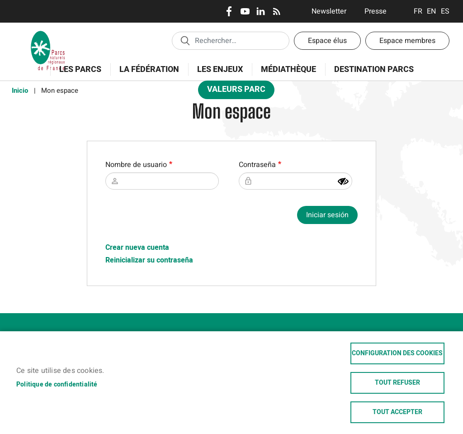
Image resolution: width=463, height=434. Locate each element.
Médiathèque (288, 69)
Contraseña (257, 164)
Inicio (20, 90)
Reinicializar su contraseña (149, 260)
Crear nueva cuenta (137, 247)
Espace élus (327, 40)
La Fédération (146, 74)
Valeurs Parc (233, 91)
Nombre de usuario (136, 164)
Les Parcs (77, 74)
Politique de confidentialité (57, 384)
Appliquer (185, 40)
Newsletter (329, 11)
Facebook (229, 11)
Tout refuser (397, 382)
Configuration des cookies (397, 353)
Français (418, 11)
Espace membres (407, 40)
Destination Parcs (374, 69)
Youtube (245, 11)
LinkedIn (261, 11)
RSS (276, 11)
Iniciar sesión (327, 215)
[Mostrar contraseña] (343, 181)
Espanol (445, 11)
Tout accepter (397, 412)
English (431, 11)
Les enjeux (217, 74)
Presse (375, 11)
